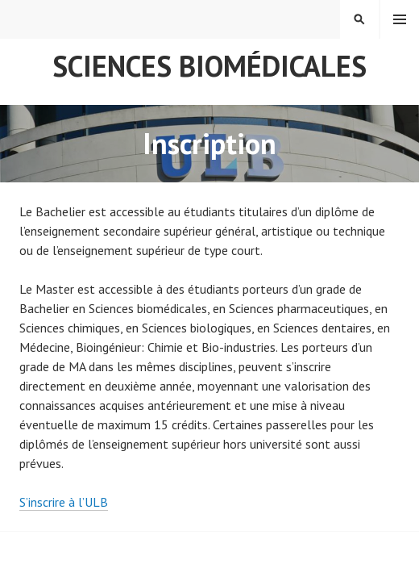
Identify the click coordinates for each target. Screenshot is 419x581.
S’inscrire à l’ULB (63, 502)
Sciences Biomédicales (209, 66)
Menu (400, 19)
